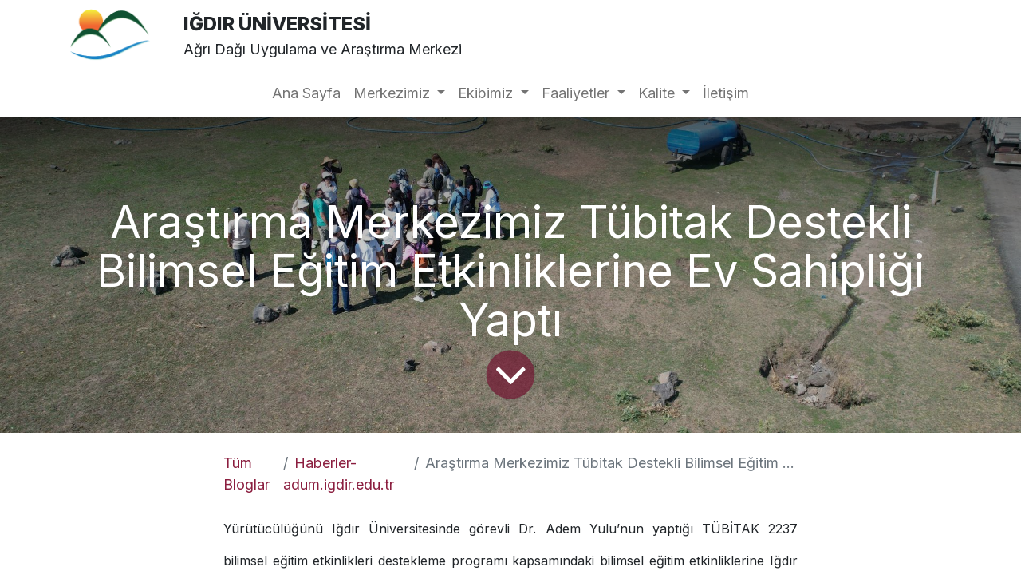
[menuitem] (306, 93)
